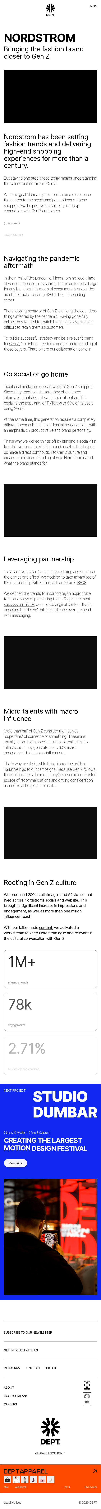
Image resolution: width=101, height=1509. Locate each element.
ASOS (81, 585)
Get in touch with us (21, 1350)
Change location (50, 1453)
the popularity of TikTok (37, 405)
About (9, 1387)
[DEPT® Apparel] (50, 1478)
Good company (16, 1396)
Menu (93, 6)
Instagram (12, 1368)
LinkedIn (33, 1368)
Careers (10, 1404)
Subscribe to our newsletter (28, 1332)
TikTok (50, 1368)
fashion (15, 144)
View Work (15, 1164)
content (45, 928)
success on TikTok (19, 607)
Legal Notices (12, 1502)
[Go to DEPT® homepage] (50, 10)
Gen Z (14, 346)
